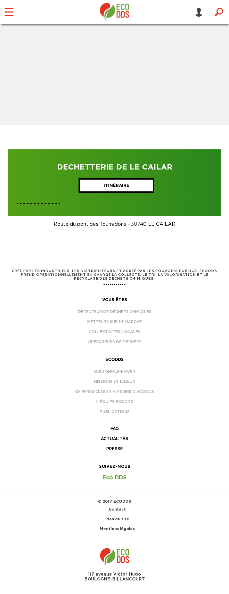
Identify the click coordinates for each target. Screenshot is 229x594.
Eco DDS (114, 477)
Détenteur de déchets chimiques (115, 312)
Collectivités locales (114, 332)
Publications (115, 412)
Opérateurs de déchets (114, 342)
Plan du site (117, 519)
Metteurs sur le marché (114, 322)
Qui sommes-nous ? (115, 371)
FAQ (115, 429)
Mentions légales (117, 529)
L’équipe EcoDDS (114, 402)
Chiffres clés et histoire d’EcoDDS (114, 392)
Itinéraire (116, 185)
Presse (114, 449)
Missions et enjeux (114, 381)
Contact (117, 509)
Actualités (114, 439)
